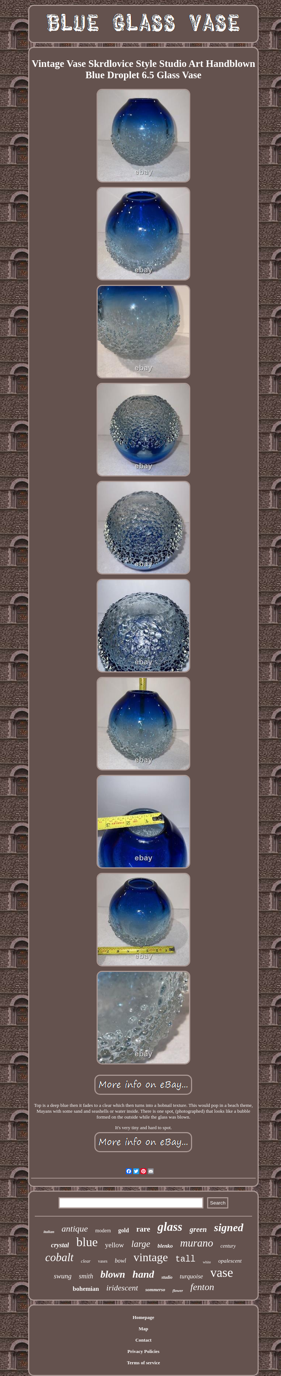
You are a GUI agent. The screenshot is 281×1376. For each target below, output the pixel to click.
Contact (143, 1340)
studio (166, 1277)
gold (123, 1230)
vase (221, 1273)
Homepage (143, 1317)
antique (74, 1228)
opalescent (229, 1261)
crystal (60, 1245)
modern (103, 1230)
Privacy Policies (143, 1351)
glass (169, 1226)
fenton (202, 1287)
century (228, 1246)
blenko (165, 1246)
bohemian (86, 1288)
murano (196, 1243)
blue (87, 1242)
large (140, 1244)
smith (86, 1276)
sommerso (155, 1289)
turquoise (191, 1276)
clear (86, 1261)
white (207, 1262)
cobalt (59, 1257)
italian (49, 1231)
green (198, 1229)
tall (185, 1259)
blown (113, 1274)
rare (143, 1229)
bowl (120, 1261)
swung (63, 1276)
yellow (114, 1245)
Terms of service (143, 1362)
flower (177, 1290)
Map (143, 1328)
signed (228, 1227)
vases (103, 1261)
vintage (151, 1257)
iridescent (122, 1287)
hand (143, 1274)
